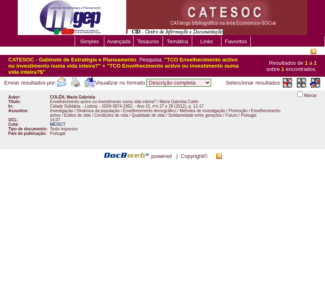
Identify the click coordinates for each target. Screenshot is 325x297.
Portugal (248, 115)
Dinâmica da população (98, 110)
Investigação (61, 110)
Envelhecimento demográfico (149, 110)
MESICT (58, 124)
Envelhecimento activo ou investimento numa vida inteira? (103, 101)
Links (206, 41)
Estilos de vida (77, 115)
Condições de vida (111, 115)
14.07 (55, 120)
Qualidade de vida (148, 115)
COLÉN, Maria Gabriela (72, 97)
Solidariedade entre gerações (195, 115)
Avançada (119, 41)
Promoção (238, 110)
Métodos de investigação (203, 110)
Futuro (232, 115)
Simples (89, 41)
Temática (177, 41)
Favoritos (236, 41)
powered (161, 156)
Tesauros (148, 41)
